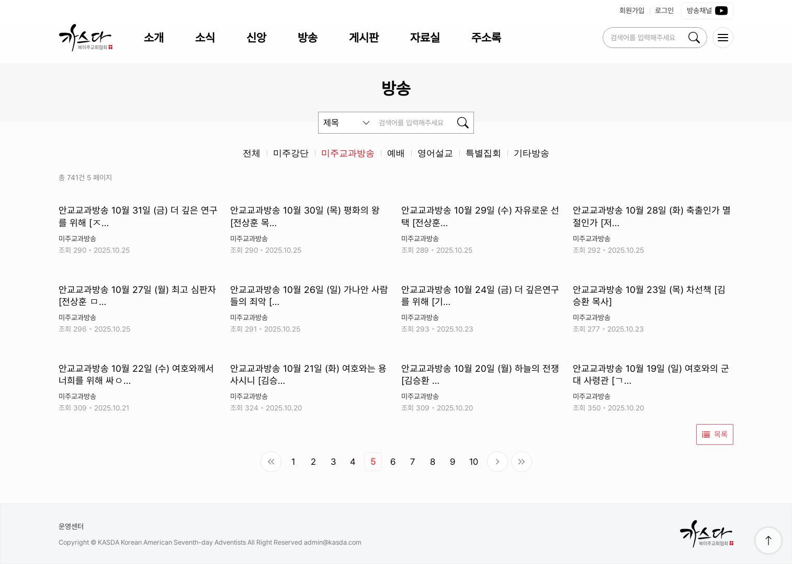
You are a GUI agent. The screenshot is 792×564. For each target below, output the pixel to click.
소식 (205, 37)
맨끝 (521, 461)
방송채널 (707, 11)
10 (473, 461)
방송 (308, 37)
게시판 (364, 37)
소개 (154, 37)
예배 (396, 153)
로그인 (664, 10)
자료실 (425, 37)
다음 (497, 461)
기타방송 (531, 153)
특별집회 (483, 153)
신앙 (256, 37)
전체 (252, 153)
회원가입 (631, 10)
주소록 (486, 37)
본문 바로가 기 (0, 0)
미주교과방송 (348, 153)
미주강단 (291, 153)
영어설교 (435, 153)
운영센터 (71, 526)
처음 (271, 461)
